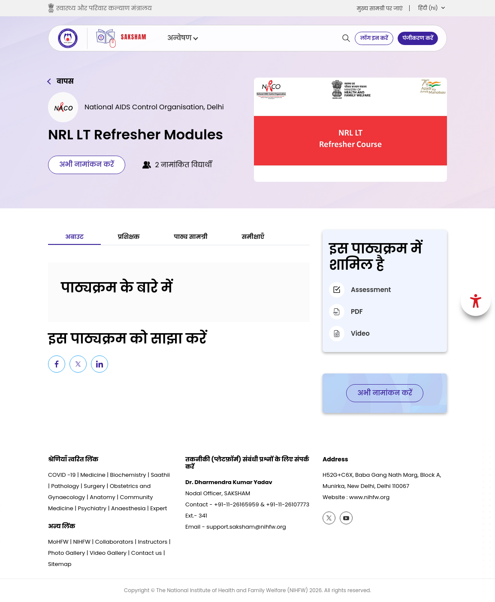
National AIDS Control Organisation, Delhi (154, 107)
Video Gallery (108, 553)
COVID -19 (61, 475)
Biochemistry (128, 475)
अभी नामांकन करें (86, 164)
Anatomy (102, 497)
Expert (158, 508)
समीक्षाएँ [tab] (253, 236)
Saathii (160, 475)
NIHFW (82, 542)
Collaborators (114, 542)
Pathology (65, 486)
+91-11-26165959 (236, 504)
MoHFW (58, 542)
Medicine (93, 475)
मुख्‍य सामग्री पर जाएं (380, 8)
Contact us (146, 553)
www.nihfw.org (369, 497)
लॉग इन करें (374, 38)
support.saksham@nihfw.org (246, 527)
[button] (431, 8)
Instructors (153, 542)
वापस (65, 81)
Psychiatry (92, 508)
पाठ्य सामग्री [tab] (191, 236)
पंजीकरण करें (417, 38)
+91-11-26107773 (287, 504)
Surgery (94, 486)
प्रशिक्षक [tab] (129, 236)
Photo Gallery (66, 553)
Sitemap (60, 564)
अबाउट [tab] (74, 236)
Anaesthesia (128, 508)
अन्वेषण (182, 38)
